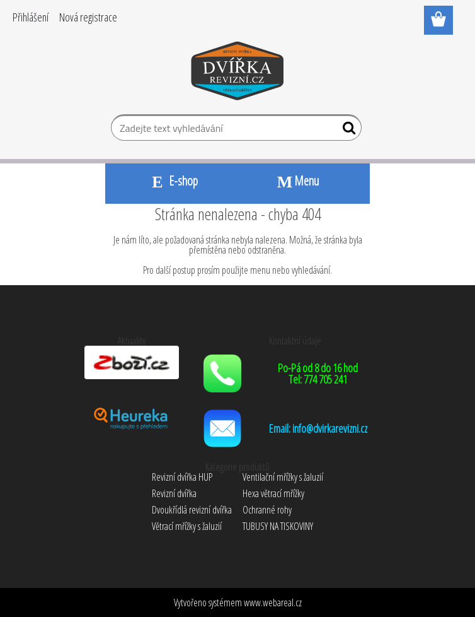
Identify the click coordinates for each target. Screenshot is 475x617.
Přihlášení (31, 17)
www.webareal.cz (273, 602)
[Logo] (237, 73)
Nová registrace (88, 17)
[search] (347, 130)
